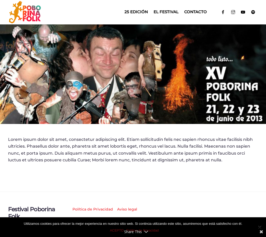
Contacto (195, 11)
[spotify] (253, 11)
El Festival (166, 11)
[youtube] (243, 11)
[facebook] (223, 11)
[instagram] (233, 11)
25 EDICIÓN (136, 11)
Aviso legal (127, 209)
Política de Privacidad (92, 209)
